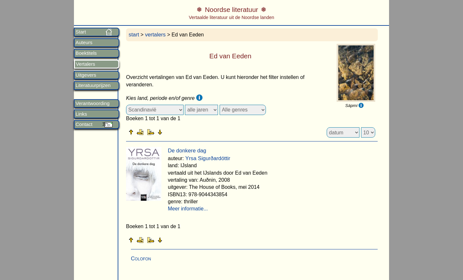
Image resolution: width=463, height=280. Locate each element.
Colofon (141, 259)
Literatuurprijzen (93, 85)
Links (81, 114)
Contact (84, 124)
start (134, 35)
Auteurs (84, 42)
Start (81, 31)
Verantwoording (93, 103)
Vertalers (85, 64)
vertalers (155, 35)
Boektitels (86, 53)
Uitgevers (86, 75)
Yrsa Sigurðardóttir (207, 158)
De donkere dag (187, 151)
